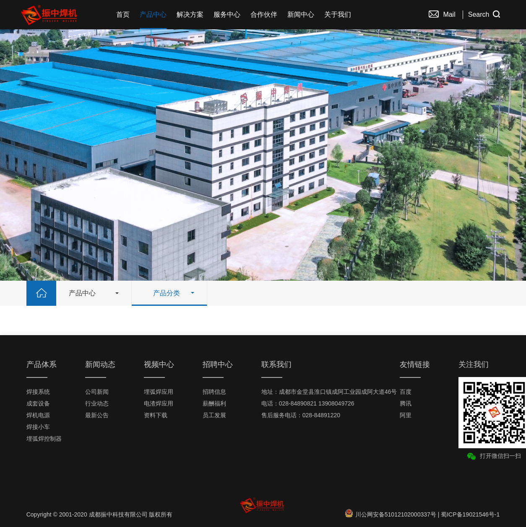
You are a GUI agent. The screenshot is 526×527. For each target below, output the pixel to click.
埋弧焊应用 (158, 391)
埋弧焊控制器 (44, 438)
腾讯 (405, 403)
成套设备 (38, 403)
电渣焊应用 (158, 403)
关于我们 (337, 14)
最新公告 (97, 415)
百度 (405, 391)
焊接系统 (38, 391)
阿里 (405, 415)
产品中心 (153, 14)
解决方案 (190, 14)
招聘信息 (214, 391)
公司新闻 (97, 391)
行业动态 (97, 403)
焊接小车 (38, 427)
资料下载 (155, 415)
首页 (123, 14)
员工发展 (214, 415)
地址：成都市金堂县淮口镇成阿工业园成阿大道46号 (329, 391)
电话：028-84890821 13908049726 (307, 403)
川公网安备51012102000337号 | (393, 514)
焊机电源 (38, 415)
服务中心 (227, 14)
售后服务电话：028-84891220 (300, 415)
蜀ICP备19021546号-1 (470, 514)
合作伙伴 (263, 14)
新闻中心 (300, 14)
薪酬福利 (214, 403)
